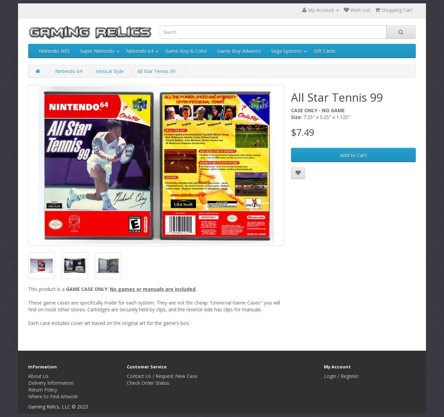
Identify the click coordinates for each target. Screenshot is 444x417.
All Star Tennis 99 (156, 71)
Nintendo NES (54, 51)
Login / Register (341, 376)
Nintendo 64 (139, 51)
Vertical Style (110, 71)
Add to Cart (353, 155)
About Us (38, 376)
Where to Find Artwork (53, 396)
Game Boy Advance (239, 51)
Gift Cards (325, 51)
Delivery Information (50, 383)
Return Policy (42, 389)
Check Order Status (148, 383)
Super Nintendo (97, 51)
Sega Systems (286, 51)
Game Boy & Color (186, 51)
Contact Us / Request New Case (162, 376)
